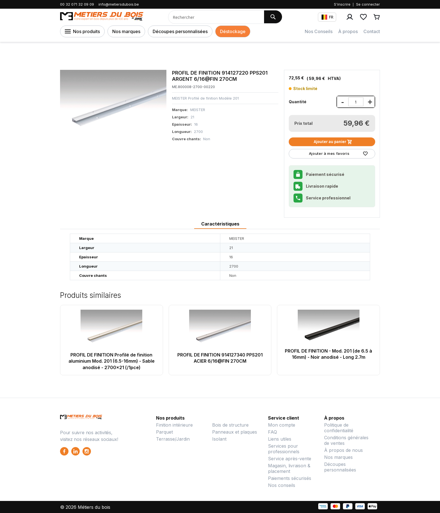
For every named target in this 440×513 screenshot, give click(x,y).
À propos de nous (343, 450)
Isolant (219, 439)
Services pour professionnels (283, 448)
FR (327, 17)
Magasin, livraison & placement (289, 468)
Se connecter (368, 4)
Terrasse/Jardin (173, 439)
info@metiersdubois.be (118, 4)
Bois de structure (230, 425)
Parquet (164, 432)
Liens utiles (279, 439)
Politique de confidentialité (338, 427)
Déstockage (233, 31)
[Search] (273, 16)
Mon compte (281, 425)
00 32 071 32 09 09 (77, 4)
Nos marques (126, 31)
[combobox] (214, 17)
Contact (371, 31)
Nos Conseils (319, 31)
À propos (348, 31)
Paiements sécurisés (289, 478)
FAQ (272, 432)
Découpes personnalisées (180, 31)
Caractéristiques (220, 224)
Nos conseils (281, 485)
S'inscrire (342, 4)
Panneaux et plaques (234, 432)
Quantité (297, 101)
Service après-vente (289, 458)
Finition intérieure (174, 425)
